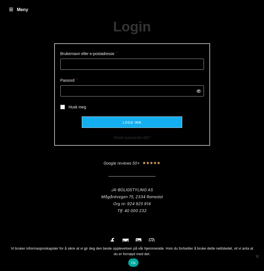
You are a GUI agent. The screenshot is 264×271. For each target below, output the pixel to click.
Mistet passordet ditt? (132, 137)
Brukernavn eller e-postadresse (88, 53)
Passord (69, 80)
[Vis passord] (197, 91)
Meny (18, 9)
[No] (257, 256)
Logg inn (132, 122)
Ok (133, 263)
